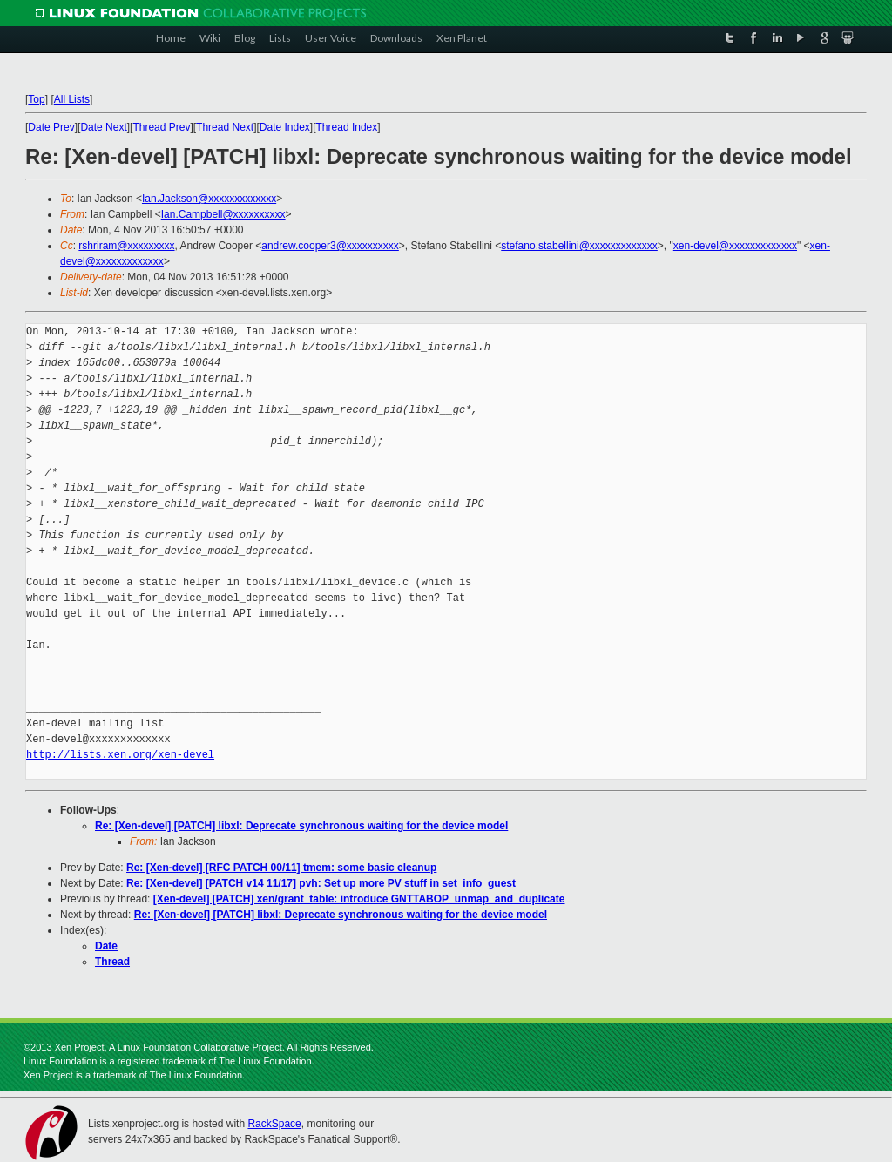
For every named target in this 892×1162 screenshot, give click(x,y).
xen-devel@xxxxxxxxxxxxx (735, 246)
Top (36, 99)
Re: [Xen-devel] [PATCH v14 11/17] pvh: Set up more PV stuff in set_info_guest (321, 883)
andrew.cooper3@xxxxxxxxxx (330, 246)
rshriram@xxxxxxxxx (126, 246)
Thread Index (347, 127)
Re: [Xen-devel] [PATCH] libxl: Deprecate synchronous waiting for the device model (301, 826)
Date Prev (51, 127)
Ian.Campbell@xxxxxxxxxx (223, 214)
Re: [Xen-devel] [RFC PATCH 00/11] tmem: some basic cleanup (281, 867)
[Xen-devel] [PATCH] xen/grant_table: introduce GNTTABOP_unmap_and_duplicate (359, 899)
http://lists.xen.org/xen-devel (120, 754)
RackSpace (274, 1124)
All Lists (72, 99)
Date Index (285, 127)
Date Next (103, 127)
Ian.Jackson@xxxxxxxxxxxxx (209, 199)
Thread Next (224, 127)
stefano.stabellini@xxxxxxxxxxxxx (579, 246)
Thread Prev (161, 127)
